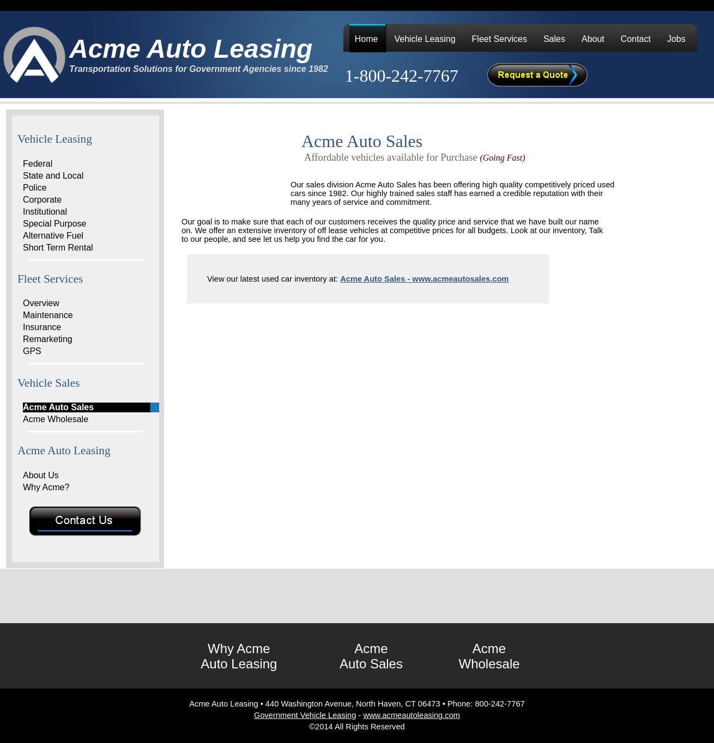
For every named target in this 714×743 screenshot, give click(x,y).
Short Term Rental (58, 247)
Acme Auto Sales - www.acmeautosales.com (424, 279)
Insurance (42, 327)
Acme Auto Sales (58, 407)
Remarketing (47, 339)
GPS (32, 351)
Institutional (45, 211)
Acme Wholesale (55, 419)
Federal (37, 163)
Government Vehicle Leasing (305, 715)
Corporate (42, 199)
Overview (41, 303)
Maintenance (48, 315)
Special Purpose (55, 223)
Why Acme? (46, 487)
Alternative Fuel (53, 235)
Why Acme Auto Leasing (239, 656)
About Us (41, 475)
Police (35, 187)
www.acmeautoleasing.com (411, 715)
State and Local (53, 175)
